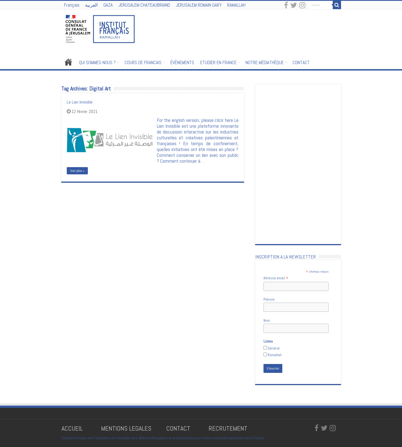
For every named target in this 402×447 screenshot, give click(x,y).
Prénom (269, 299)
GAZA (108, 5)
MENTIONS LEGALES (126, 428)
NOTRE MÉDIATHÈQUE (264, 62)
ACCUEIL (73, 428)
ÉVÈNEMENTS (182, 62)
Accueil (68, 62)
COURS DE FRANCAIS (143, 62)
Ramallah (275, 355)
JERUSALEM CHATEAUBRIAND (144, 5)
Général (274, 348)
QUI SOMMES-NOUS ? (97, 62)
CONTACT (301, 62)
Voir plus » (77, 171)
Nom (266, 320)
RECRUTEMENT (228, 428)
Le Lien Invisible (80, 102)
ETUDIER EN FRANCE (218, 62)
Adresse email (275, 278)
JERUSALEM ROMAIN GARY (199, 5)
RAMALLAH (236, 5)
